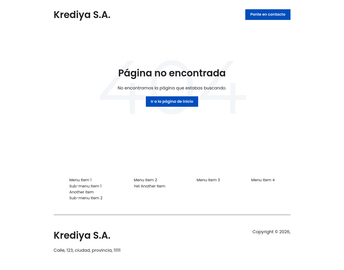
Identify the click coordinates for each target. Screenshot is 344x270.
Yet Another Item (149, 186)
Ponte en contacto (267, 14)
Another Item (81, 192)
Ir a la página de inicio (172, 101)
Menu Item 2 (145, 180)
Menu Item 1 (80, 180)
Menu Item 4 (263, 180)
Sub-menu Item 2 (86, 198)
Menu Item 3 (208, 180)
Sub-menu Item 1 (85, 186)
